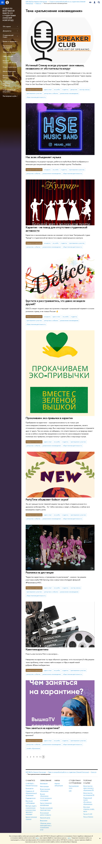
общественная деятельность (36, 97)
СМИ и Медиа (8, 56)
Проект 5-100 (87, 814)
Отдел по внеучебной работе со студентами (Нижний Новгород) (68, 772)
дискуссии (74, 89)
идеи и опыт (48, 89)
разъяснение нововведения (69, 93)
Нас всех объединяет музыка (43, 157)
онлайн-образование (33, 748)
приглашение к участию (34, 93)
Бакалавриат (44, 783)
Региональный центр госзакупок (45, 814)
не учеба (57, 89)
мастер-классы (84, 89)
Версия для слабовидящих (30, 802)
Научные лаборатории (59, 784)
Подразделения (30, 798)
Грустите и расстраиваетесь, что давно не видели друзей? (55, 302)
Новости (93, 772)
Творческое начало (10, 52)
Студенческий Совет (8, 36)
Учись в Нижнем (88, 817)
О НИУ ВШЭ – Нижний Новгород (31, 784)
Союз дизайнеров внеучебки (9, 91)
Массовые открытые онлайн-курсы (89, 809)
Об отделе (7, 26)
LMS (70, 791)
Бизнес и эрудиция (9, 41)
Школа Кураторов (9, 71)
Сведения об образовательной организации (31, 793)
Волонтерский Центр (8, 76)
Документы (7, 31)
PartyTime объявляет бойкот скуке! (47, 499)
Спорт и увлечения (10, 67)
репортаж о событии (51, 93)
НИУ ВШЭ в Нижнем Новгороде (36, 772)
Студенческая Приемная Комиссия (8, 83)
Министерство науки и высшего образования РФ (88, 788)
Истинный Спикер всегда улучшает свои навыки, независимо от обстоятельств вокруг (55, 66)
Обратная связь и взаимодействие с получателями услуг (45, 826)
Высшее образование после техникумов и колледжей (46, 797)
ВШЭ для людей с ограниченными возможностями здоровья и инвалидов (31, 810)
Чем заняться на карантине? (43, 728)
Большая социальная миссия (10, 61)
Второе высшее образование (45, 790)
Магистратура (44, 786)
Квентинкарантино (37, 649)
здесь (37, 838)
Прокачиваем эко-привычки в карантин (49, 418)
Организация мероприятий (7, 47)
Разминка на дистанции (40, 572)
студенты (65, 89)
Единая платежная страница (31, 818)
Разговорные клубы (9, 96)
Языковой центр (45, 818)
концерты (47, 170)
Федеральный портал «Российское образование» (87, 801)
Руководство (30, 788)
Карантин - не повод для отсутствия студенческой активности (56, 228)
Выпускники (43, 820)
